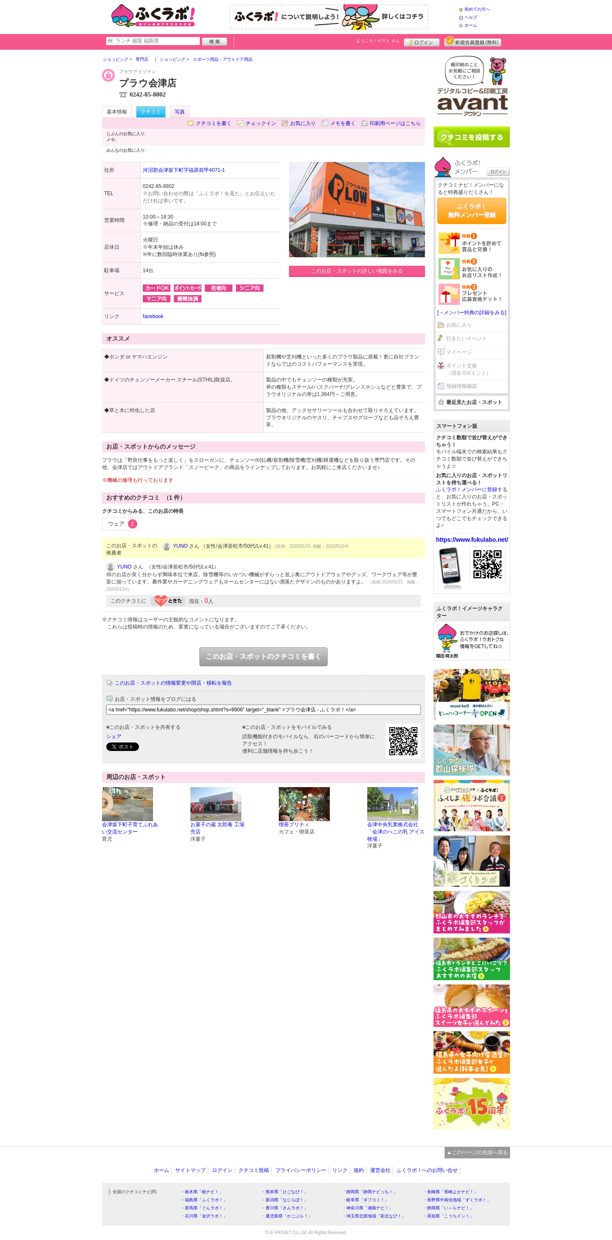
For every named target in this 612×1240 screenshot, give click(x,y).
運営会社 (380, 1170)
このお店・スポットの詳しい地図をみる (357, 271)
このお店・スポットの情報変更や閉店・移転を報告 (173, 683)
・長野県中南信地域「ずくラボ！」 (457, 1199)
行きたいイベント (466, 338)
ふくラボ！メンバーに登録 (466, 489)
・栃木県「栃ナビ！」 (202, 1191)
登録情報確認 (461, 386)
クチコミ (151, 112)
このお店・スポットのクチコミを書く (263, 656)
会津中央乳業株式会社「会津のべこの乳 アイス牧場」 (396, 832)
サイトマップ (190, 1170)
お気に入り (303, 123)
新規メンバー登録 (473, 41)
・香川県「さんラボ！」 (284, 1208)
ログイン (422, 41)
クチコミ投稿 (253, 1170)
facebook (153, 316)
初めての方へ (477, 9)
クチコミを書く (214, 123)
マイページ (459, 352)
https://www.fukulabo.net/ (472, 539)
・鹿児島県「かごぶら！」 (286, 1216)
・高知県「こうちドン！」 (448, 1216)
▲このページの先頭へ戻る (477, 1152)
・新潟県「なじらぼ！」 (284, 1199)
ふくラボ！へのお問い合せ (427, 1170)
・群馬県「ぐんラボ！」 (204, 1208)
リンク (340, 1170)
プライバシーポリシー (300, 1170)
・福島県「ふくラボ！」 (204, 1199)
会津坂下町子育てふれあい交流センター (130, 828)
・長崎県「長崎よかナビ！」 (450, 1191)
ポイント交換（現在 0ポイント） (468, 369)
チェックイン (261, 123)
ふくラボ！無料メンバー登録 (472, 210)
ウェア (122, 524)
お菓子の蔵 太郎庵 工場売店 (217, 828)
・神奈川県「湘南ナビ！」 (367, 1208)
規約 (359, 1170)
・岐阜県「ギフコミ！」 (365, 1199)
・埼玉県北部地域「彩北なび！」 (374, 1216)
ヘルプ (471, 17)
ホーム (471, 25)
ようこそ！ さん (378, 40)
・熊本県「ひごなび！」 (284, 1191)
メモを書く (343, 123)
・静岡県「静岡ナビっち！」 (369, 1191)
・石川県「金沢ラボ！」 (204, 1216)
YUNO (180, 546)
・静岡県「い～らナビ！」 (448, 1208)
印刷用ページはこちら (395, 123)
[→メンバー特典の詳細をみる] (472, 313)
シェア (114, 736)
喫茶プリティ (294, 825)
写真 (180, 112)
